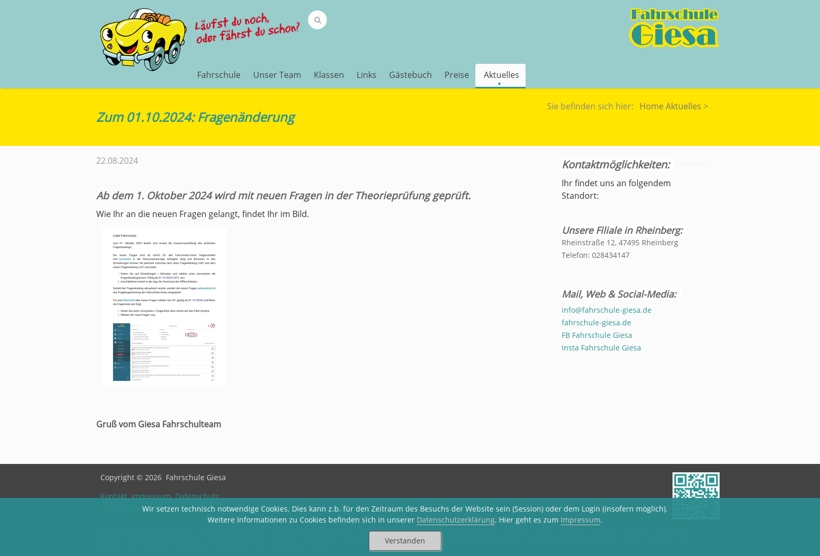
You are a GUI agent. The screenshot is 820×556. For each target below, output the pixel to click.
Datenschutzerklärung (456, 520)
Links (367, 75)
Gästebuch (410, 75)
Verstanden (405, 541)
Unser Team (277, 75)
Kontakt (113, 496)
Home (652, 106)
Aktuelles (501, 76)
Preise (457, 75)
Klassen (329, 75)
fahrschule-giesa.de (596, 322)
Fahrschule (219, 75)
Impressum (151, 496)
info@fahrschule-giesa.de (607, 310)
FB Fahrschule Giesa (597, 335)
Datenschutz (197, 496)
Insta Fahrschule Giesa (601, 348)
